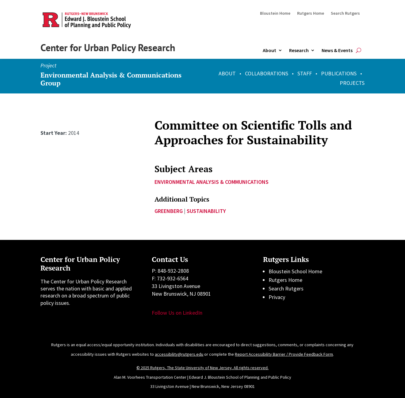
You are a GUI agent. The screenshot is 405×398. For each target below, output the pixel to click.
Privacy (277, 297)
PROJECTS (352, 82)
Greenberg (169, 210)
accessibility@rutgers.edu (179, 354)
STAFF (304, 73)
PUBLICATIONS (339, 73)
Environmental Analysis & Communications (212, 181)
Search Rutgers (345, 13)
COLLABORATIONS (266, 73)
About (269, 50)
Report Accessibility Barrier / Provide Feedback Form (284, 354)
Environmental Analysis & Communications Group (110, 78)
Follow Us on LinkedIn (177, 312)
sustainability (206, 210)
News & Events (337, 50)
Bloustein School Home (295, 271)
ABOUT (227, 73)
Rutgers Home (310, 13)
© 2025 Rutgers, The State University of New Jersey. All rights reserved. (202, 367)
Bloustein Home (275, 13)
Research (299, 50)
